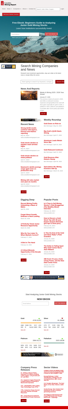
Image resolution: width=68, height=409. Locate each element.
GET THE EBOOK (52, 34)
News (9, 9)
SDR (62, 327)
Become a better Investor (11, 14)
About (25, 9)
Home (4, 9)
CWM (27, 325)
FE (62, 325)
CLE (30, 347)
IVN (30, 345)
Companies (17, 9)
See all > (43, 113)
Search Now (60, 82)
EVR (53, 325)
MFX (26, 347)
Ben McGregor (48, 126)
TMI (49, 327)
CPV (45, 325)
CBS (58, 325)
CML (39, 347)
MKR (35, 327)
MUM (35, 347)
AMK (22, 325)
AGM (54, 327)
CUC (39, 345)
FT (49, 325)
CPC (26, 345)
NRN (22, 345)
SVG (45, 327)
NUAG (31, 327)
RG (30, 325)
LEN (39, 325)
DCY (35, 325)
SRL (39, 327)
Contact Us (32, 9)
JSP (58, 327)
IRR (22, 327)
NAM (35, 345)
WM (22, 347)
